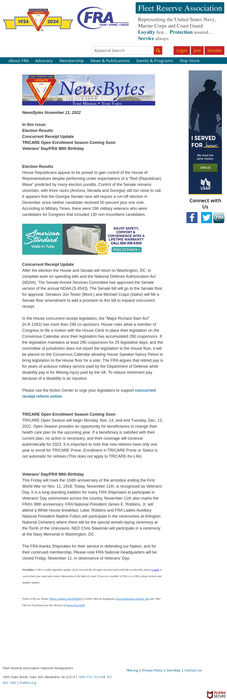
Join (197, 50)
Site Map (173, 670)
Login (181, 50)
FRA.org (132, 670)
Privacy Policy (152, 670)
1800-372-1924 (89, 677)
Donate (214, 50)
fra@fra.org (28, 683)
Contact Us (193, 670)
